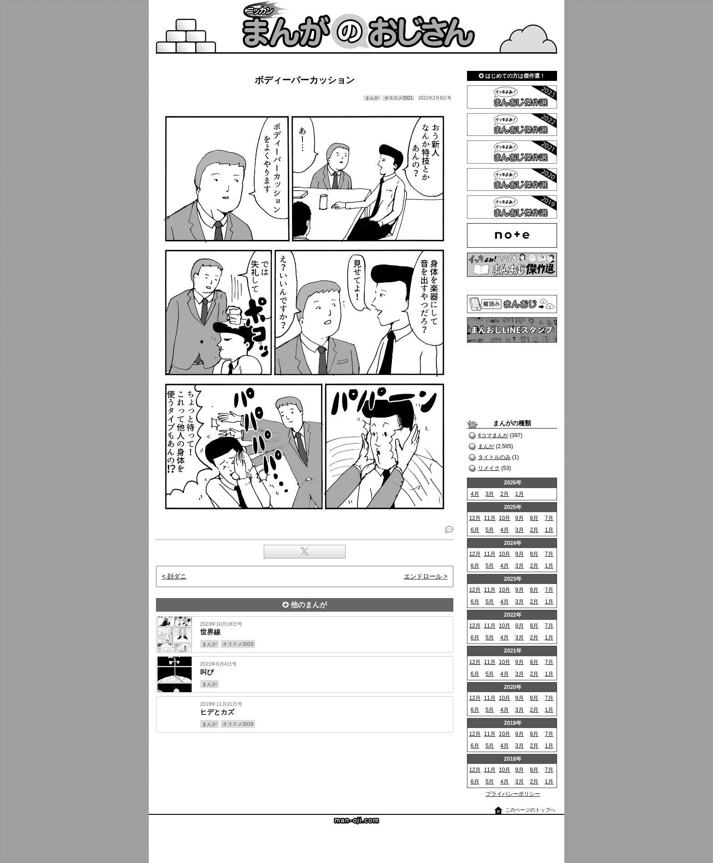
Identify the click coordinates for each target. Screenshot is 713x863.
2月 (504, 494)
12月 (475, 518)
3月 (490, 494)
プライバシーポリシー (513, 794)
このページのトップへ (530, 810)
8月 (534, 518)
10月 (504, 518)
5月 (490, 530)
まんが (486, 446)
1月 (519, 494)
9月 (519, 518)
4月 (475, 494)
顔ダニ (176, 576)
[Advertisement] (304, 763)
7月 (549, 518)
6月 (475, 530)
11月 (489, 518)
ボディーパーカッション (305, 80)
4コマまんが (493, 435)
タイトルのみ (494, 457)
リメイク (489, 468)
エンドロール (423, 576)
